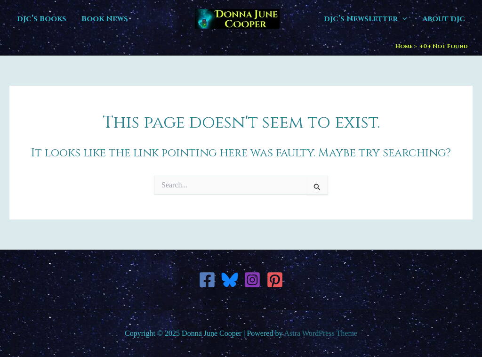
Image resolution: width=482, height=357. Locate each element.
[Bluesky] (229, 279)
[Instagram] (252, 279)
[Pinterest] (274, 279)
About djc (443, 19)
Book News (104, 19)
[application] (402, 19)
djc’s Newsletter (365, 19)
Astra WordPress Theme (320, 333)
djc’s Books (41, 19)
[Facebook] (207, 279)
